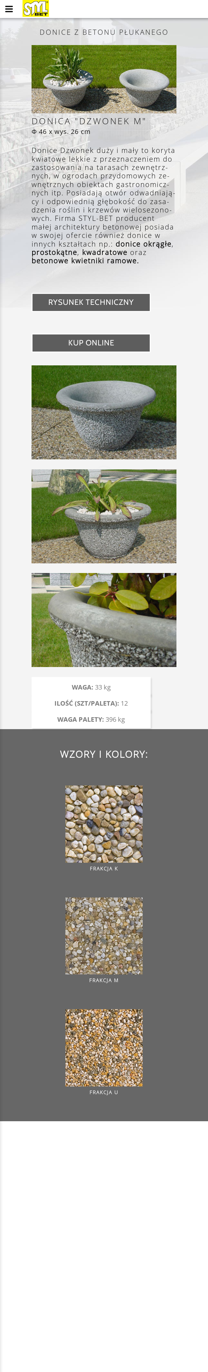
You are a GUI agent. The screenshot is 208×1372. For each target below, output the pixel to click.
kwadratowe (105, 252)
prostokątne (54, 252)
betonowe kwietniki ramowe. (85, 260)
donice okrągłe (144, 244)
